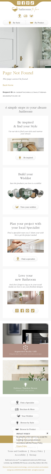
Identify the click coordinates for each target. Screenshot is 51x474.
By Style (14, 22)
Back (5, 85)
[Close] (47, 433)
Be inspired (25, 157)
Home (10, 85)
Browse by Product (25, 429)
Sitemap (32, 455)
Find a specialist (25, 258)
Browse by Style (25, 422)
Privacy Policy (36, 451)
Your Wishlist (25, 415)
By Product (37, 22)
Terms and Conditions (17, 451)
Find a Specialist (25, 402)
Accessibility (20, 455)
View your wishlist (25, 206)
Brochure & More (24, 409)
